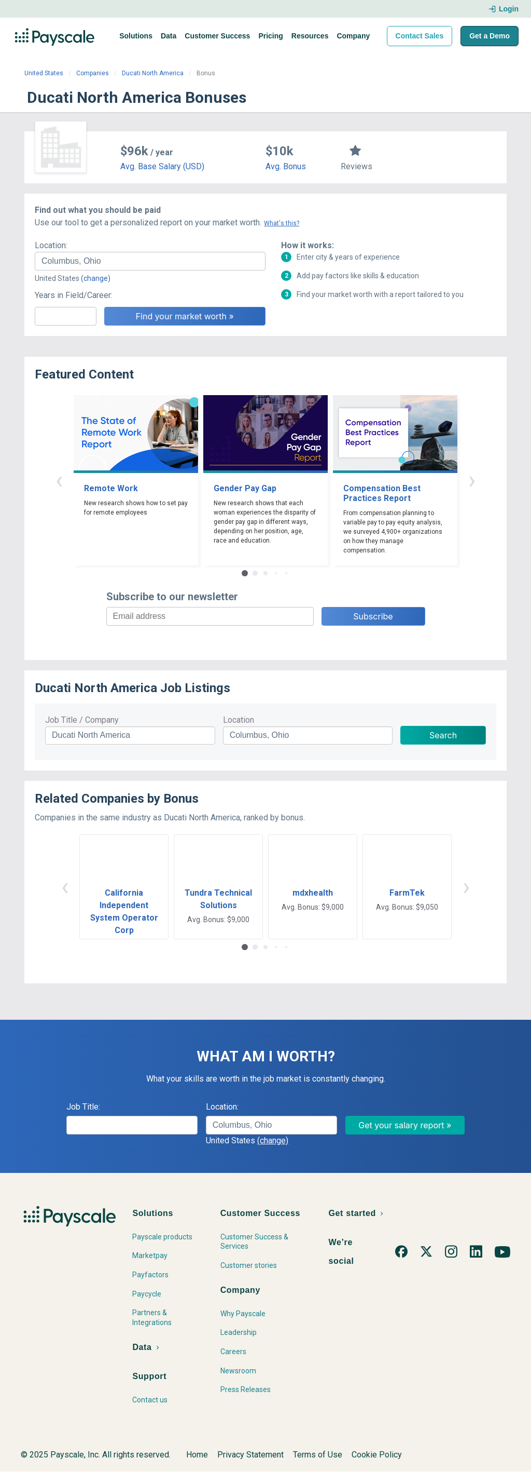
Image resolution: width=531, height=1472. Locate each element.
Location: (51, 245)
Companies (92, 73)
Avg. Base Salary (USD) (162, 166)
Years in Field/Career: (74, 295)
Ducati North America (153, 73)
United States (43, 73)
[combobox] (150, 261)
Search (443, 735)
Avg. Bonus (286, 166)
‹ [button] (59, 480)
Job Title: (83, 1107)
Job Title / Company (82, 720)
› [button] (472, 480)
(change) (95, 278)
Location (238, 720)
